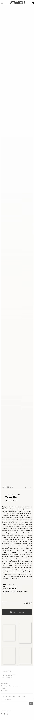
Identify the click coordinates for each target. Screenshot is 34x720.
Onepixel (9, 677)
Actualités (4, 684)
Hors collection (8, 584)
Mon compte (5, 690)
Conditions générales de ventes (11, 686)
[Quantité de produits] (4, 603)
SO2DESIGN (12, 675)
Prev (25, 487)
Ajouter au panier (17, 612)
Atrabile (3, 688)
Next (30, 487)
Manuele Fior (13, 500)
